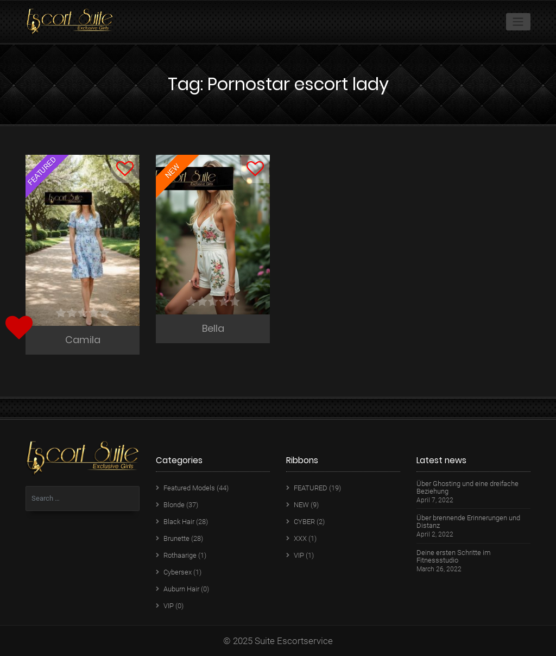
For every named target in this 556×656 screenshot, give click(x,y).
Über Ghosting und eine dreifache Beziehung (467, 487)
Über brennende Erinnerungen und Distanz (468, 521)
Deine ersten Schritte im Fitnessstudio (453, 556)
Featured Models (189, 488)
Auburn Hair (181, 589)
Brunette (176, 538)
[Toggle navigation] (518, 21)
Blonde (174, 505)
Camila (82, 339)
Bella (213, 328)
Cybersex (177, 572)
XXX (300, 538)
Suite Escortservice (294, 640)
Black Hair (178, 522)
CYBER (304, 522)
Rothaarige (180, 555)
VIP (168, 606)
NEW (301, 505)
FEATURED (310, 488)
